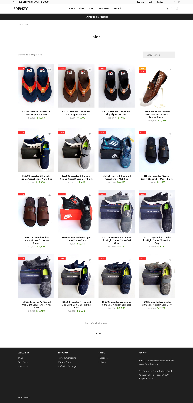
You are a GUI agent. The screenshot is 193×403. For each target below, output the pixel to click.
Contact (160, 2)
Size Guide (23, 362)
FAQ (150, 2)
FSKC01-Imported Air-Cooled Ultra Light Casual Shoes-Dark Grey (116, 240)
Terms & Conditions (67, 357)
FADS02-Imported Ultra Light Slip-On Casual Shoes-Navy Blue (36, 177)
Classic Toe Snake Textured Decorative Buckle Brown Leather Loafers (157, 114)
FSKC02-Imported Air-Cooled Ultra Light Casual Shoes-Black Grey (157, 240)
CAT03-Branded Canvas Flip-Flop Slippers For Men (116, 113)
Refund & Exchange (67, 366)
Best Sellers (103, 8)
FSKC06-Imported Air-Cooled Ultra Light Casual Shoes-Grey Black (36, 304)
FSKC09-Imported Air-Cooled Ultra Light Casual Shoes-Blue (116, 303)
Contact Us (23, 366)
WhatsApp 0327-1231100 (96, 17)
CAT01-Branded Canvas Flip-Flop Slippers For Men (36, 113)
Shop (81, 8)
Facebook (103, 357)
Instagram (103, 362)
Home (72, 8)
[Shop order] (159, 55)
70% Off (117, 8)
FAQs (20, 357)
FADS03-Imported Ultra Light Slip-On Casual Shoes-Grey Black (76, 177)
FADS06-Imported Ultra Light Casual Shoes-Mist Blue (117, 177)
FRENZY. (28, 397)
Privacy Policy (64, 362)
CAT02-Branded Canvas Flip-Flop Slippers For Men (76, 113)
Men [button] (91, 8)
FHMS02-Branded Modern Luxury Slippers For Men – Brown (36, 240)
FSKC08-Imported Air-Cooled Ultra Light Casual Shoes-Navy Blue (76, 304)
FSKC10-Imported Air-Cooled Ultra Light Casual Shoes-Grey (157, 303)
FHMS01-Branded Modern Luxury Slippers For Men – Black (156, 177)
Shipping (140, 2)
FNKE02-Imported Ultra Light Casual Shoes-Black (76, 239)
